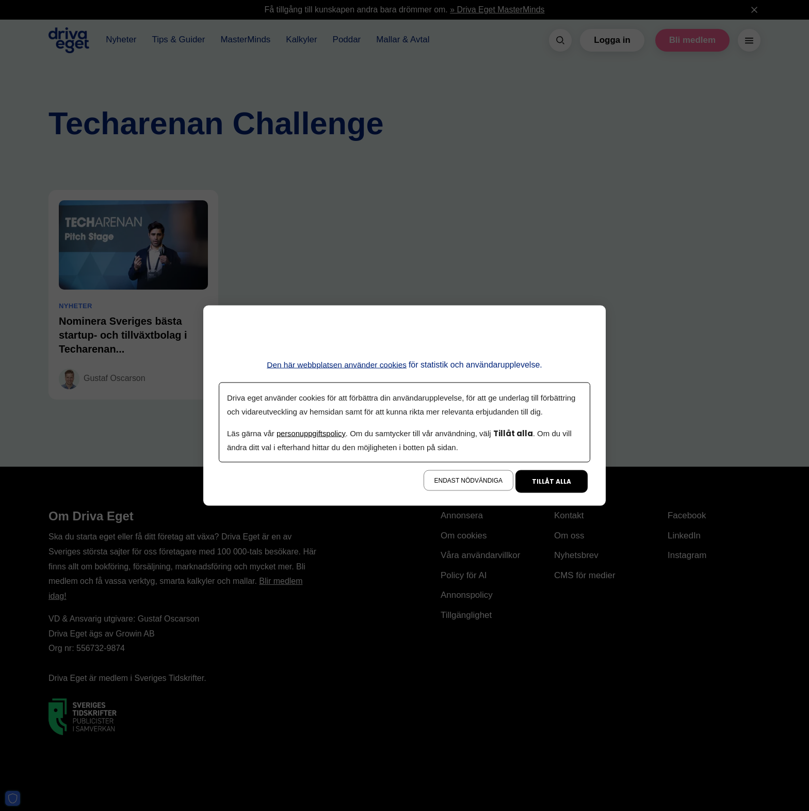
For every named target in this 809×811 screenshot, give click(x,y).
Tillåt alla (551, 481)
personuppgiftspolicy (312, 433)
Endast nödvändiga (468, 480)
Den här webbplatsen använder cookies (336, 364)
